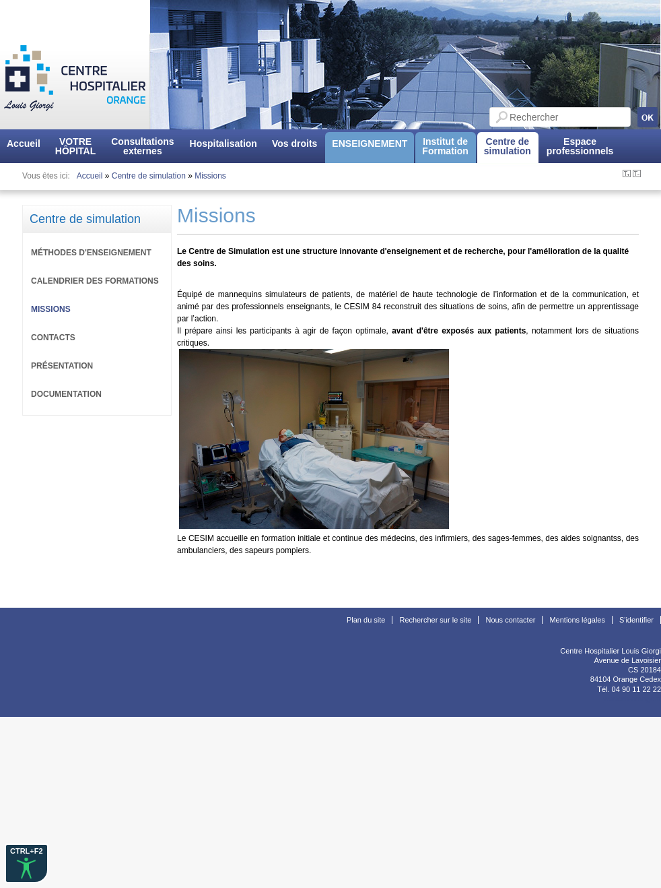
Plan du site (366, 620)
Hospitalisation (223, 143)
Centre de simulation (149, 176)
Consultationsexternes (142, 146)
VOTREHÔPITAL (75, 146)
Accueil (23, 143)
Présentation (62, 366)
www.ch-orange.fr (632, 699)
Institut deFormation (445, 146)
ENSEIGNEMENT (369, 143)
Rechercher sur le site (435, 620)
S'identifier (636, 620)
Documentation (66, 394)
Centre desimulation (507, 146)
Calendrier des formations (95, 281)
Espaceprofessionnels (580, 146)
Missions (210, 176)
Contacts (53, 337)
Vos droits (294, 143)
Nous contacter (510, 620)
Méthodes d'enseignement (91, 252)
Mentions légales (577, 620)
